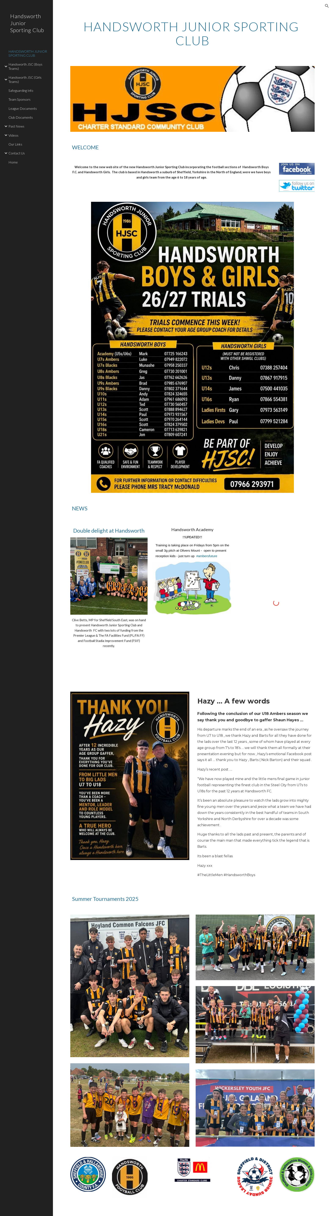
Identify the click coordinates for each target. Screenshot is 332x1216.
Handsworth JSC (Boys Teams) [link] (25, 66)
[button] (327, 6)
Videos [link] (13, 135)
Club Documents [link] (20, 117)
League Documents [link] (22, 108)
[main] (192, 33)
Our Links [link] (15, 144)
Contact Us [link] (16, 153)
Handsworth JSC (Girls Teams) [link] (25, 79)
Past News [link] (16, 126)
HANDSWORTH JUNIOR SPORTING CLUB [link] (27, 53)
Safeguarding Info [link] (20, 90)
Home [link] (13, 162)
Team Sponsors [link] (19, 99)
